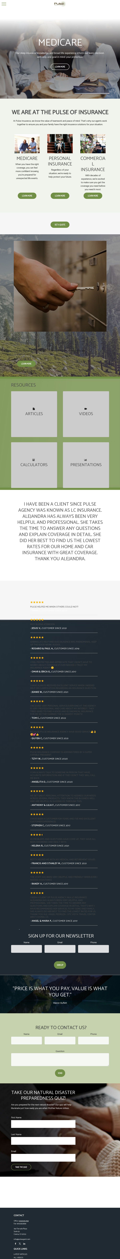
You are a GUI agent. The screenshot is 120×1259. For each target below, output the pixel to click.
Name (26, 942)
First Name (16, 1118)
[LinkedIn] (24, 1244)
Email (59, 942)
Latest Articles (20, 1254)
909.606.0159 (24, 1221)
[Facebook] (15, 1244)
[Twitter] (20, 1244)
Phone (93, 942)
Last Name (16, 1134)
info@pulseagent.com (22, 1239)
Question (60, 1051)
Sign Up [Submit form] (60, 965)
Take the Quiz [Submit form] (21, 1167)
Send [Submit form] (60, 1073)
